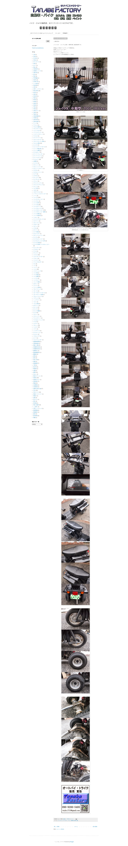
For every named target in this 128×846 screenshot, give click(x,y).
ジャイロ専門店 (37, 215)
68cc (34, 67)
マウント (35, 314)
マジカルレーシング (38, 320)
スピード (35, 226)
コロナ (35, 190)
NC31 (34, 92)
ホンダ (35, 312)
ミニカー (35, 327)
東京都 (35, 403)
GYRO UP (35, 81)
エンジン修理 (36, 150)
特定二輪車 (36, 404)
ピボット (35, 283)
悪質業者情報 (36, 341)
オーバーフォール (37, 155)
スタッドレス (36, 222)
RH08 (34, 101)
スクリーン (36, 221)
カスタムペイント (37, 172)
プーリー (35, 285)
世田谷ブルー (36, 379)
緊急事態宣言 (36, 352)
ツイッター (57, 33)
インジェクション (37, 132)
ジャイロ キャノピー (38, 199)
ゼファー (35, 230)
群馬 (34, 356)
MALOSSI (35, 90)
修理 (34, 372)
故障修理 (35, 363)
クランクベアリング (38, 184)
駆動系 (35, 354)
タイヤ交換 (36, 231)
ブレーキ (35, 291)
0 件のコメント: (70, 818)
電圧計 (35, 395)
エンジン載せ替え (37, 148)
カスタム (35, 170)
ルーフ (35, 338)
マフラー (35, 323)
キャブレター (36, 179)
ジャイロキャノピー (38, 210)
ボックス (35, 309)
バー (34, 265)
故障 (34, 361)
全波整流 (35, 385)
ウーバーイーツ (37, 137)
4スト (34, 65)
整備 (34, 383)
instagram (65, 33)
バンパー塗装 (36, 282)
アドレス (35, 125)
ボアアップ (36, 305)
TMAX (34, 114)
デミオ (35, 251)
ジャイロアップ (37, 206)
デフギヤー (36, 249)
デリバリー (36, 253)
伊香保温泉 (36, 343)
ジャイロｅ (36, 201)
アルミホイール (37, 128)
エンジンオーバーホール (39, 146)
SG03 (34, 105)
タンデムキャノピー (38, 239)
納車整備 (35, 410)
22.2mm (35, 58)
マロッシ (35, 325)
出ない (35, 374)
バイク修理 (36, 276)
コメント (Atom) (60, 829)
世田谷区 (35, 381)
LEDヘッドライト (37, 89)
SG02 (34, 103)
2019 (34, 56)
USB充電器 (36, 116)
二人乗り (35, 406)
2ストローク (36, 61)
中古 (34, 390)
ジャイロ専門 (36, 213)
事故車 (35, 368)
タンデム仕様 (36, 242)
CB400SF (35, 69)
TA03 (34, 112)
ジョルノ (35, 217)
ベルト (35, 301)
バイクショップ (37, 271)
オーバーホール (37, 157)
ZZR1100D (36, 121)
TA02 (34, 108)
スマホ (35, 228)
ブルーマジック (37, 289)
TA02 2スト (36, 110)
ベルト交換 (36, 303)
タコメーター (36, 233)
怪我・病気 (36, 345)
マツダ (35, 321)
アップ (35, 123)
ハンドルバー (36, 280)
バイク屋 (35, 273)
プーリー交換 (36, 287)
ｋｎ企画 (35, 83)
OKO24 (35, 96)
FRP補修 (35, 78)
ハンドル (35, 278)
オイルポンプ (36, 152)
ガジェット (36, 164)
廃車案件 (35, 412)
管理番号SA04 (36, 347)
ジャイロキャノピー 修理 (39, 211)
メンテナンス (36, 330)
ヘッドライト (36, 300)
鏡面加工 (35, 350)
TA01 (34, 107)
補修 (34, 417)
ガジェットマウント (38, 168)
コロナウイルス (37, 192)
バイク (69, 820)
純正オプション (37, 376)
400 (34, 63)
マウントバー (36, 316)
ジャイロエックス (37, 208)
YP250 (35, 117)
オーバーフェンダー (38, 154)
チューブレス (36, 247)
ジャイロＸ (64, 820)
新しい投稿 (56, 826)
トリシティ (36, 260)
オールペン (36, 159)
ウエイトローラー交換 (38, 141)
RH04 (34, 99)
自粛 (34, 370)
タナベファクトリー (38, 235)
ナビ (34, 263)
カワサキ (35, 175)
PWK (34, 98)
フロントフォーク (37, 296)
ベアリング (36, 298)
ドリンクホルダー (37, 262)
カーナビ (35, 163)
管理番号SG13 (36, 348)
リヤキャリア (36, 336)
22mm (34, 60)
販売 (34, 414)
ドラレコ (35, 258)
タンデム (35, 237)
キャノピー (36, 177)
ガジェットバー (37, 166)
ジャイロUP (36, 202)
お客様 (35, 161)
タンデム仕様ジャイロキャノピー (41, 244)
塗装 (34, 397)
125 (34, 54)
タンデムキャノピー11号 (39, 240)
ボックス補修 (36, 310)
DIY (34, 74)
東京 (34, 401)
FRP (34, 76)
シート (35, 195)
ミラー (35, 329)
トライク (35, 254)
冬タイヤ (35, 399)
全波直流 (35, 386)
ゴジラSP (35, 188)
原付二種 (35, 359)
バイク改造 (36, 274)
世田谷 (35, 377)
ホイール (35, 307)
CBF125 (35, 72)
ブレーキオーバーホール (39, 292)
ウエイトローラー (37, 139)
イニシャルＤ (36, 130)
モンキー (35, 334)
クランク (35, 181)
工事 (34, 365)
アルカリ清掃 (36, 127)
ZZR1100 (35, 119)
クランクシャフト (37, 183)
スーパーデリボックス (38, 219)
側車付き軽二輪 (74, 820)
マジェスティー (37, 318)
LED (34, 87)
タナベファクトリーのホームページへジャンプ (41, 33)
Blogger (72, 841)
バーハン (35, 267)
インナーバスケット (38, 134)
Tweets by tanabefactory (38, 48)
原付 (34, 357)
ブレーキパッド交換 (38, 294)
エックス (35, 145)
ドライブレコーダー (38, 256)
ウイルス (35, 136)
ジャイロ (60, 820)
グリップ (35, 186)
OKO (34, 94)
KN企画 (35, 85)
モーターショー (37, 332)
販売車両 (35, 415)
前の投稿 (95, 826)
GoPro (34, 80)
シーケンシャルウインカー (39, 193)
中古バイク (36, 392)
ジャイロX (35, 204)
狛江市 (35, 367)
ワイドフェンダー (37, 339)
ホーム (76, 826)
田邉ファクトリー (37, 394)
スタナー (35, 224)
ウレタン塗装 (36, 143)
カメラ (35, 174)
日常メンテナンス (37, 408)
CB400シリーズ (37, 70)
